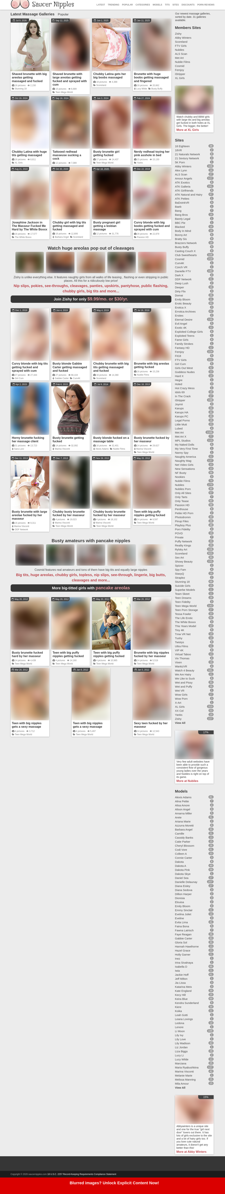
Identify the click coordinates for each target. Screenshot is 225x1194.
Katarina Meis (183, 986)
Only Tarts (181, 497)
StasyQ (179, 573)
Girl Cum (19, 378)
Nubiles (179, 49)
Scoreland (101, 85)
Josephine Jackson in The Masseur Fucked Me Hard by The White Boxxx (29, 226)
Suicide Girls (182, 585)
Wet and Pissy (184, 682)
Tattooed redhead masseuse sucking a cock (67, 155)
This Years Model (185, 626)
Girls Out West (184, 368)
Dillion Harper (183, 894)
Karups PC (181, 416)
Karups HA (181, 412)
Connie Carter (183, 857)
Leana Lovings (184, 1019)
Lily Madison (182, 1043)
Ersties (179, 315)
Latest (101, 4)
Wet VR (179, 690)
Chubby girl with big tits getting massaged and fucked (69, 226)
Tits (167, 4)
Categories (143, 4)
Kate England (183, 990)
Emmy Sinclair (184, 910)
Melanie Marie (183, 1075)
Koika (178, 1011)
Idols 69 (180, 392)
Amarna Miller (183, 813)
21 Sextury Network (187, 158)
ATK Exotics (182, 182)
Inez (177, 958)
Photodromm (183, 517)
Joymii (179, 404)
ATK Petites (182, 198)
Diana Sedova (183, 890)
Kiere (178, 1007)
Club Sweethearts (186, 255)
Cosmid (179, 65)
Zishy (178, 33)
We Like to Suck (185, 678)
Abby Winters (183, 37)
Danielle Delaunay (186, 881)
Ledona (179, 1023)
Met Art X (180, 436)
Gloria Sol (181, 942)
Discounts (188, 4)
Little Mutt (181, 424)
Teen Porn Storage (186, 609)
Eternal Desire (183, 319)
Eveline (179, 918)
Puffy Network (183, 541)
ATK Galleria (182, 186)
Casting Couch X (185, 251)
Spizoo (179, 565)
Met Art (179, 57)
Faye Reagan (183, 934)
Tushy (178, 638)
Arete (178, 817)
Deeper (179, 287)
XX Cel (179, 710)
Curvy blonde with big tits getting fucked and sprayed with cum (30, 367)
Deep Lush (181, 283)
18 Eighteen (182, 146)
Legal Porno (182, 420)
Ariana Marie (183, 821)
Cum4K (76, 378)
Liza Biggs (181, 1051)
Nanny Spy (181, 452)
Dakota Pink (182, 869)
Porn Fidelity (182, 529)
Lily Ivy (179, 1035)
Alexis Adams (102, 449)
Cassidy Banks (184, 837)
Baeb (178, 206)
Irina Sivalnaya (184, 962)
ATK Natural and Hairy (188, 194)
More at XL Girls (188, 129)
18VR (178, 150)
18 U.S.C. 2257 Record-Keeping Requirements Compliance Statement (81, 1174)
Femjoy (179, 69)
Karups (179, 408)
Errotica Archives (185, 311)
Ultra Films (181, 646)
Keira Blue (181, 998)
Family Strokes (184, 343)
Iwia (177, 970)
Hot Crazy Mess (185, 388)
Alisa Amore (182, 805)
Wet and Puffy (183, 686)
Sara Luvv (19, 449)
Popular (127, 4)
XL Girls (19, 162)
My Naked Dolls (184, 444)
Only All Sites (183, 493)
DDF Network (21, 529)
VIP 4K (179, 650)
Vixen (178, 662)
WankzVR (181, 666)
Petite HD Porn (184, 513)
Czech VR (181, 267)
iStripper (180, 74)
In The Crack (183, 396)
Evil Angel (181, 323)
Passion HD (143, 237)
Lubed (179, 428)
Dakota (179, 861)
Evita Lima (181, 922)
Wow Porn (181, 698)
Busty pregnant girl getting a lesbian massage (106, 226)
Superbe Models (185, 589)
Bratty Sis (181, 238)
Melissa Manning (185, 1079)
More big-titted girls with (91, 588)
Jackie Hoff (182, 974)
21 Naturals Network (187, 154)
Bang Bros (181, 214)
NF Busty (180, 472)
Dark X (179, 275)
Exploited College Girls (189, 331)
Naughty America (185, 456)
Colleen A (181, 853)
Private (179, 537)
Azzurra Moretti (184, 825)
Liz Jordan (181, 1047)
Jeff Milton (181, 978)
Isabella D (181, 966)
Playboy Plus (183, 525)
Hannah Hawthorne (187, 946)
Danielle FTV (183, 271)
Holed (178, 384)
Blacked (180, 226)
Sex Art (179, 557)
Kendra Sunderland (187, 1002)
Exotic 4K (181, 327)
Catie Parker (182, 841)
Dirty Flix (180, 291)
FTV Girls (181, 45)
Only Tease (182, 501)
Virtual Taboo (183, 654)
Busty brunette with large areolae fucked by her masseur (29, 515)
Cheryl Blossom (184, 845)
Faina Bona (182, 926)
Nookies (180, 476)
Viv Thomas (182, 658)
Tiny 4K (179, 630)
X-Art (178, 702)
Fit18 (178, 355)
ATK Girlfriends (184, 190)
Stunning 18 (21, 88)
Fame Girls (181, 339)
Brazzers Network (186, 243)
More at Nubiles (187, 780)
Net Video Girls (184, 464)
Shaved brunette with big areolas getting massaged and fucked (29, 77)
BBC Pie (180, 222)
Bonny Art (181, 234)
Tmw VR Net (183, 634)
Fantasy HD (182, 347)
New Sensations (185, 468)
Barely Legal (182, 218)
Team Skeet (182, 593)
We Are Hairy (183, 674)
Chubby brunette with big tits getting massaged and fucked (111, 367)
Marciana (180, 1063)
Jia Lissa (180, 982)
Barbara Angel (62, 237)
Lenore (179, 1027)
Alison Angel (182, 809)
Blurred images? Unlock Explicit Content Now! (114, 1183)
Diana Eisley (182, 886)
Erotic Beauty (183, 303)
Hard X (179, 376)
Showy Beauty (184, 561)
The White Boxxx (23, 237)
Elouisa (179, 902)
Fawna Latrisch (184, 930)
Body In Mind (183, 230)
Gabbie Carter (62, 378)
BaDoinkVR (182, 202)
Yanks (140, 162)
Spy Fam (180, 569)
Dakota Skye (183, 873)
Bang (178, 210)
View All (180, 722)
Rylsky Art (181, 549)
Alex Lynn (181, 170)
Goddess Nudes (185, 372)
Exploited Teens (185, 335)
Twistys (179, 642)
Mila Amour (182, 1083)
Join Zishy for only (91, 299)
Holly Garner (182, 954)
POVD (179, 533)
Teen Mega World (64, 92)
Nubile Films (143, 375)
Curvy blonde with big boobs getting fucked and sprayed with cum (152, 226)
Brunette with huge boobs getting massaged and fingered (151, 77)
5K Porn (180, 162)
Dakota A (180, 865)
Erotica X (180, 307)
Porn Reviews (205, 4)
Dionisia (180, 898)
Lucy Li (179, 1055)
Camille (179, 833)
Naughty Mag (183, 460)
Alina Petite (182, 801)
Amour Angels (183, 178)
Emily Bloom (182, 299)
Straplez (180, 577)
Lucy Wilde (141, 88)
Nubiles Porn (183, 489)
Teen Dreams (183, 597)
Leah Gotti (181, 1015)
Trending (113, 4)
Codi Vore (181, 849)
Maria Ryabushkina (187, 1067)
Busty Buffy (156, 88)
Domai (179, 295)
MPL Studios (183, 440)
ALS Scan (181, 53)
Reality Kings (183, 545)
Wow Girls (181, 694)
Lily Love (180, 1039)
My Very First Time (186, 448)
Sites (175, 4)
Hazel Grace (182, 950)
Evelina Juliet (183, 914)
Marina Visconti (62, 449)
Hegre (179, 380)
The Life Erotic (184, 618)
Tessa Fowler (183, 614)
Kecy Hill (180, 994)
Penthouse (181, 509)
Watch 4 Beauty (184, 670)
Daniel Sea (181, 877)
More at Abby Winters (192, 1151)
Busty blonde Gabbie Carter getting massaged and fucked (70, 367)
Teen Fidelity (182, 601)
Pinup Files (182, 521)
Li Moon (180, 1031)
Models (157, 4)
